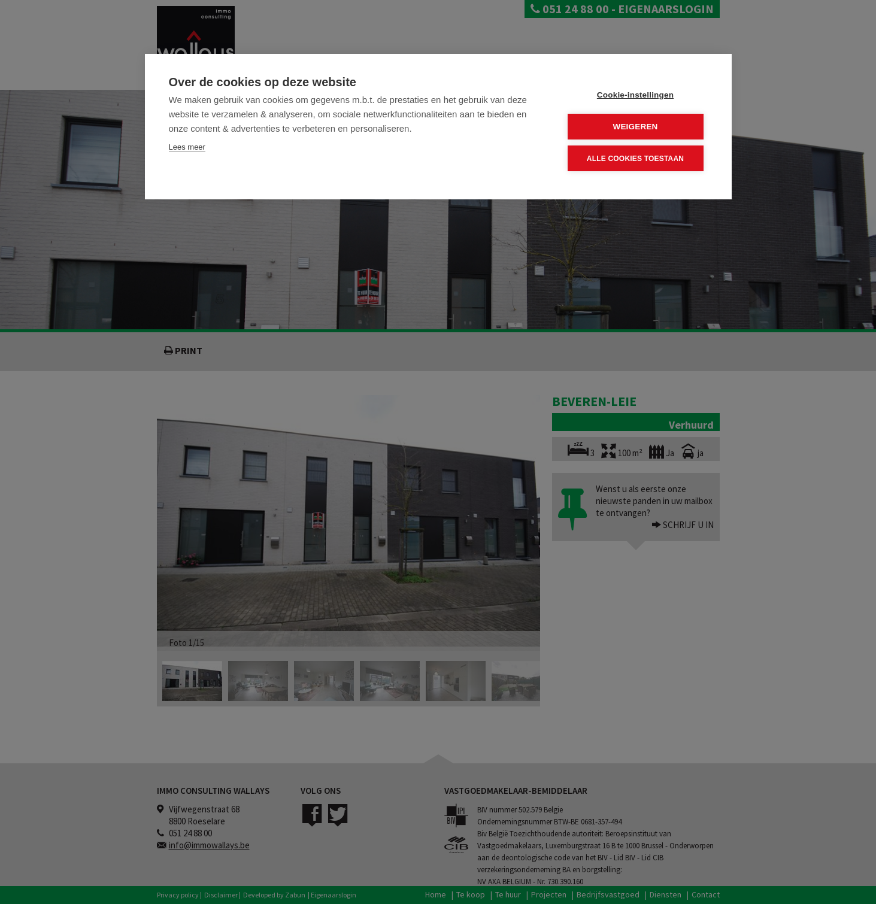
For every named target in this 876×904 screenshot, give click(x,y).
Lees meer (187, 146)
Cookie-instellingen (635, 94)
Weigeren (635, 126)
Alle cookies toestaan (635, 158)
